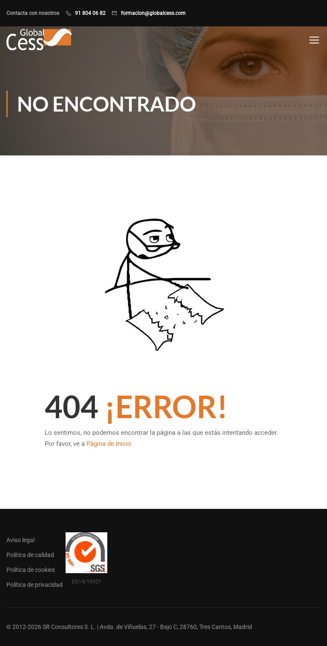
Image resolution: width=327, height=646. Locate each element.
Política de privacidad (34, 584)
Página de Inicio (109, 444)
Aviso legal (20, 540)
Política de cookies (30, 569)
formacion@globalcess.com (153, 13)
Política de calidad (30, 554)
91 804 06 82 (90, 13)
